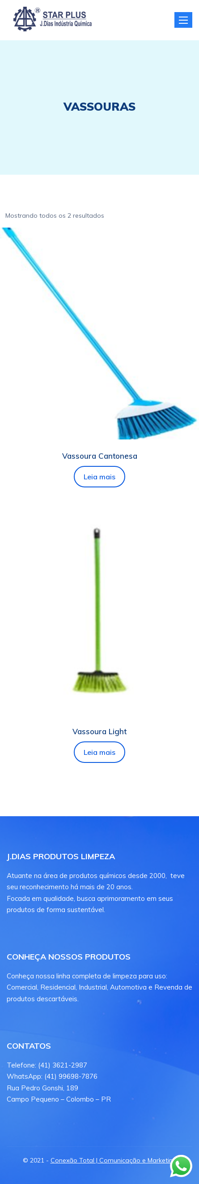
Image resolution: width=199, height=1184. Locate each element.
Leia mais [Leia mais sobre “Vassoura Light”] (99, 752)
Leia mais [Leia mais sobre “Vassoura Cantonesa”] (99, 476)
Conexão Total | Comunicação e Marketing (114, 1160)
